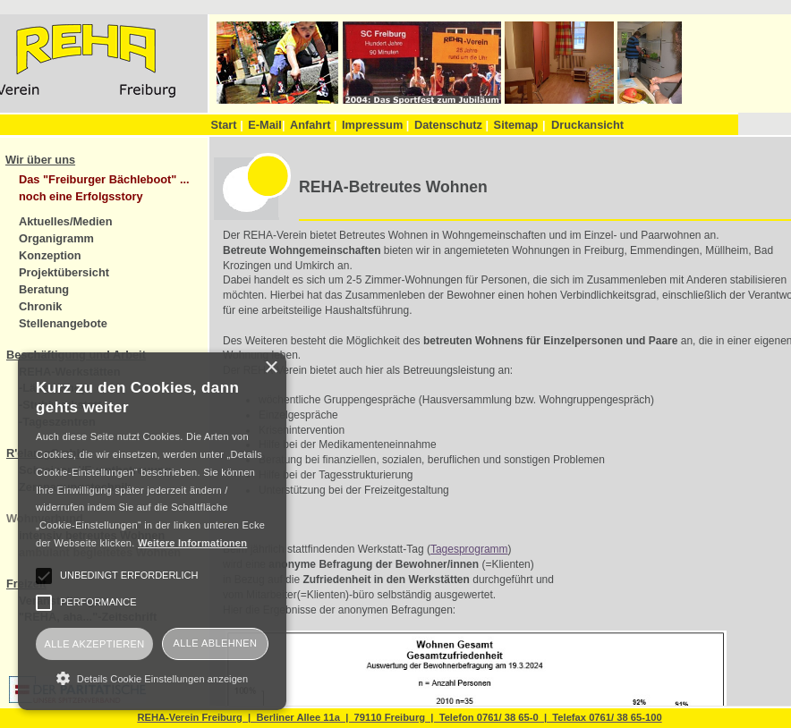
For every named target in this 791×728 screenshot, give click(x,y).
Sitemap (516, 124)
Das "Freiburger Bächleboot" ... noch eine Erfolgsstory (104, 188)
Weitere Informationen (192, 543)
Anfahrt (313, 124)
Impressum (375, 124)
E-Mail (266, 124)
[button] (152, 678)
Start (226, 124)
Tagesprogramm (469, 549)
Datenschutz (451, 124)
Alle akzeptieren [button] (94, 644)
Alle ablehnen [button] (216, 643)
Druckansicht (587, 124)
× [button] (270, 368)
